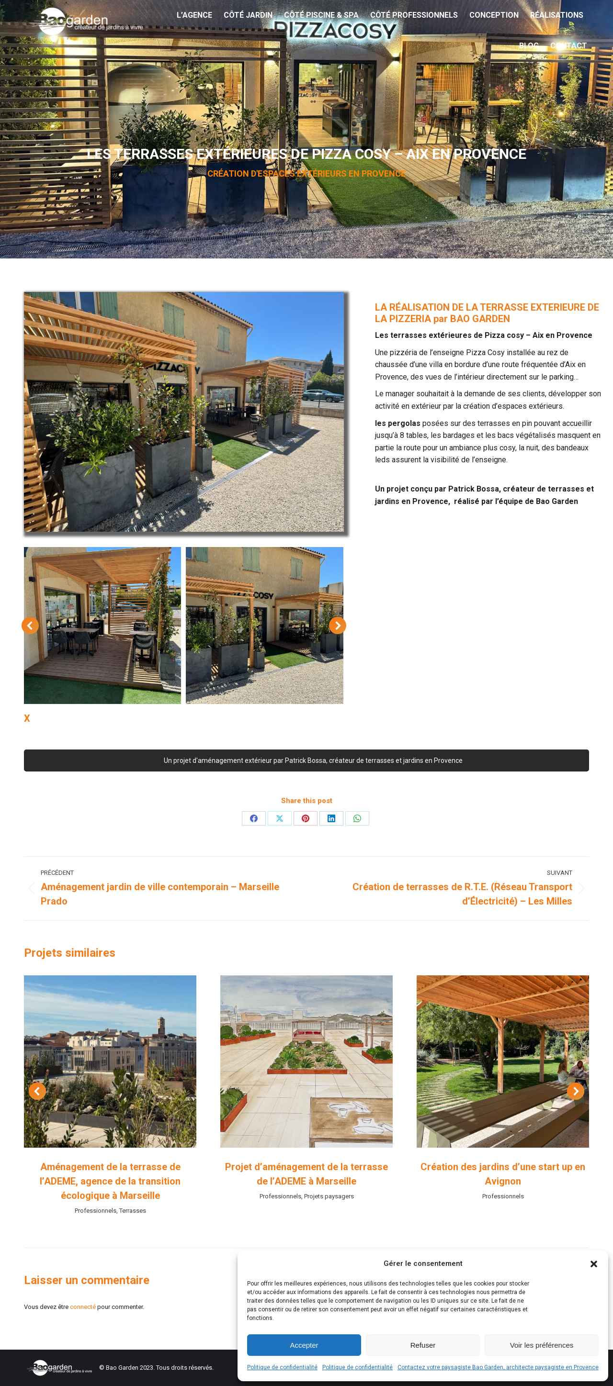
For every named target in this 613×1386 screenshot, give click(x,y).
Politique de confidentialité (282, 1367)
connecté (83, 1306)
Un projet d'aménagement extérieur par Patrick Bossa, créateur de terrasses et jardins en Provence (307, 760)
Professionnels (95, 1210)
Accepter (304, 1345)
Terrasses (132, 1210)
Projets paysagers (329, 1196)
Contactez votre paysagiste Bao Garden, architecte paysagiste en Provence (498, 1367)
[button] (594, 1264)
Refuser (423, 1345)
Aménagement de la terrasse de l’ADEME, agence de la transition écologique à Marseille (110, 1181)
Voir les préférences (542, 1345)
